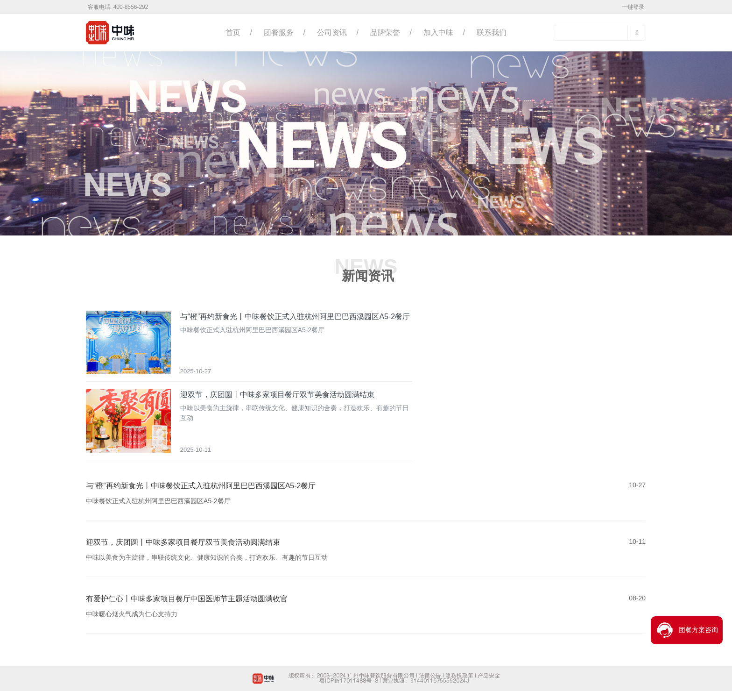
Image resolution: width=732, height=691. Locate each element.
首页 (232, 32)
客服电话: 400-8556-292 (118, 7)
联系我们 (492, 32)
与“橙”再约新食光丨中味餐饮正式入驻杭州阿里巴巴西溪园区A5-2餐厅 (295, 317)
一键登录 (633, 7)
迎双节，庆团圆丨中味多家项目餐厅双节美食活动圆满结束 (277, 395)
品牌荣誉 (385, 32)
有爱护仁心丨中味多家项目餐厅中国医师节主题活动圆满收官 (187, 599)
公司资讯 (332, 32)
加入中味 (438, 32)
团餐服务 (279, 32)
